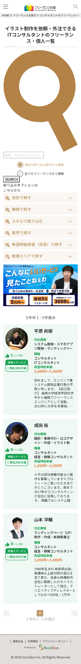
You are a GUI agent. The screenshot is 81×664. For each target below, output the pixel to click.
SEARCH (11, 179)
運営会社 (18, 641)
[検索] (74, 6)
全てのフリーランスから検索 (44, 173)
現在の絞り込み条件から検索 (44, 165)
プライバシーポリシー (55, 641)
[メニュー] (6, 6)
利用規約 (33, 641)
